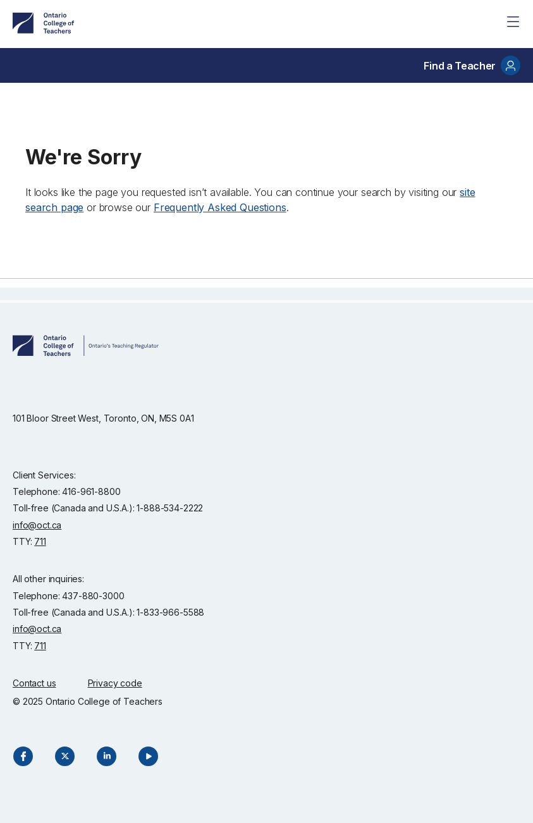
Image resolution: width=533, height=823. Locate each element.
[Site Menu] (513, 21)
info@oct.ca (37, 525)
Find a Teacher (472, 65)
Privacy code (115, 683)
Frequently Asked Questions (220, 207)
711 (40, 541)
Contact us (34, 683)
